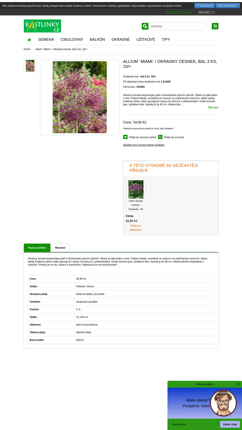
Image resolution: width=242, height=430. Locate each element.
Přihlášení (171, 12)
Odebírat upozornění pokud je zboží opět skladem (148, 128)
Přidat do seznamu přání (142, 137)
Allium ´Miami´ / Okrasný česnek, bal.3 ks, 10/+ (61, 49)
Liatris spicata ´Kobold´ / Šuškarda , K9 (136, 205)
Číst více (213, 107)
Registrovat (185, 12)
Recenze (60, 247)
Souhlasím (205, 5)
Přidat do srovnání (174, 137)
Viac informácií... (228, 5)
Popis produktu (37, 247)
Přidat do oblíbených (136, 227)
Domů (27, 49)
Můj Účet (204, 12)
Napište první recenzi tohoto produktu (143, 145)
